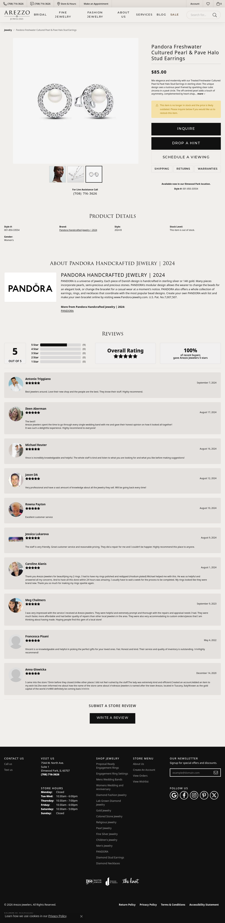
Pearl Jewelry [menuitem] (104, 828)
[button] (194, 3)
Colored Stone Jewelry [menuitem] (109, 816)
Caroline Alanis (35, 564)
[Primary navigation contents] (106, 14)
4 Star (34, 349)
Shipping (162, 169)
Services (144, 14)
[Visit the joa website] (112, 881)
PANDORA (67, 311)
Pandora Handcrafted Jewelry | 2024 (78, 230)
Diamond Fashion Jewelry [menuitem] (111, 795)
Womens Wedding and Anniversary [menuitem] (109, 787)
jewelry (8, 30)
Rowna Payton (35, 504)
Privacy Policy (148, 904)
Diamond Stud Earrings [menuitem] (110, 857)
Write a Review (112, 718)
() (84, 345)
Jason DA (31, 475)
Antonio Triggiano (38, 379)
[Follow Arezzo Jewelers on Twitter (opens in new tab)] (214, 795)
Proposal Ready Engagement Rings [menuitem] (107, 766)
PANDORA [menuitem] (102, 851)
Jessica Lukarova (37, 534)
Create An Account (144, 770)
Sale (174, 14)
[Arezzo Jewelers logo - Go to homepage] (17, 14)
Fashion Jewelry (95, 14)
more (201, 93)
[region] (75, 101)
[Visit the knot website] (130, 881)
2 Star (34, 357)
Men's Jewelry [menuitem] (104, 846)
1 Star (34, 361)
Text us (8, 770)
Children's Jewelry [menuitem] (106, 840)
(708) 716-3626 (85, 193)
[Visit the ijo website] (93, 881)
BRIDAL (40, 14)
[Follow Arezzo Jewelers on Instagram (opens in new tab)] (194, 795)
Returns (183, 169)
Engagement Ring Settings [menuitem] (112, 773)
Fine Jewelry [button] (63, 14)
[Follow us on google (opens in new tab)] (174, 795)
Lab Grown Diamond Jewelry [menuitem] (108, 802)
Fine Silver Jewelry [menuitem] (107, 834)
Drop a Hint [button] (186, 143)
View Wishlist (141, 781)
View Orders (140, 775)
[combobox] (199, 15)
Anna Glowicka (35, 669)
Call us (8, 764)
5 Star (34, 345)
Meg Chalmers (35, 600)
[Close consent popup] (81, 916)
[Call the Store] (50, 774)
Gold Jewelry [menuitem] (103, 810)
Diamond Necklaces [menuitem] (108, 863)
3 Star (34, 353)
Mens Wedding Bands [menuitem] (109, 779)
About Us (123, 14)
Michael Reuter (36, 445)
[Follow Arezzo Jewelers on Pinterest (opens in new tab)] (204, 795)
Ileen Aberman (35, 409)
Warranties (208, 169)
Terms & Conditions (173, 904)
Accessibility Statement (204, 904)
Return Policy (127, 904)
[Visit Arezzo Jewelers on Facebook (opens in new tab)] (184, 795)
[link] (13, 3)
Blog (161, 14)
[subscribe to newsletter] (215, 772)
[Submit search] (215, 15)
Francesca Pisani (37, 636)
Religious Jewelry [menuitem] (106, 822)
